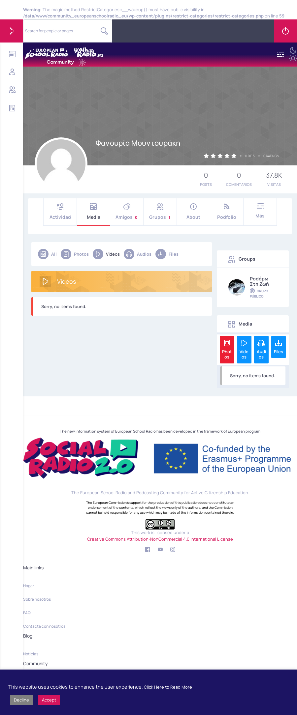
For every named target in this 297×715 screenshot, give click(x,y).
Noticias (30, 654)
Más (260, 211)
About (193, 211)
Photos (75, 254)
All (47, 254)
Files (167, 254)
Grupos (160, 211)
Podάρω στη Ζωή (259, 281)
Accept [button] (49, 700)
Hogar (28, 585)
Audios (137, 254)
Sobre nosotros (37, 599)
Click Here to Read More (168, 687)
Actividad (60, 211)
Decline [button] (21, 700)
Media (93, 211)
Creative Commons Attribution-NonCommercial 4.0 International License (160, 539)
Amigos (127, 211)
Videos (106, 254)
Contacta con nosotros (44, 626)
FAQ (27, 612)
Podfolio (227, 211)
